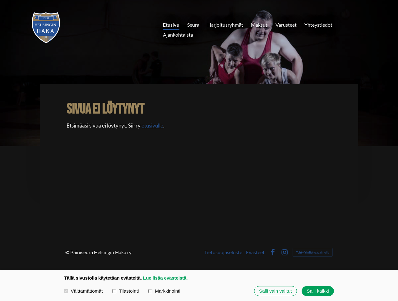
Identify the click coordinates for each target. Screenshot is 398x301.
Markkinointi (164, 291)
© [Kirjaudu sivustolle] (67, 252)
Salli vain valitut (275, 291)
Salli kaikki (318, 291)
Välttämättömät (83, 291)
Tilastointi (125, 291)
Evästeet (255, 252)
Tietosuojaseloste (223, 252)
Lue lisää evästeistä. (165, 278)
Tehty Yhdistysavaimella (312, 252)
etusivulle (152, 125)
